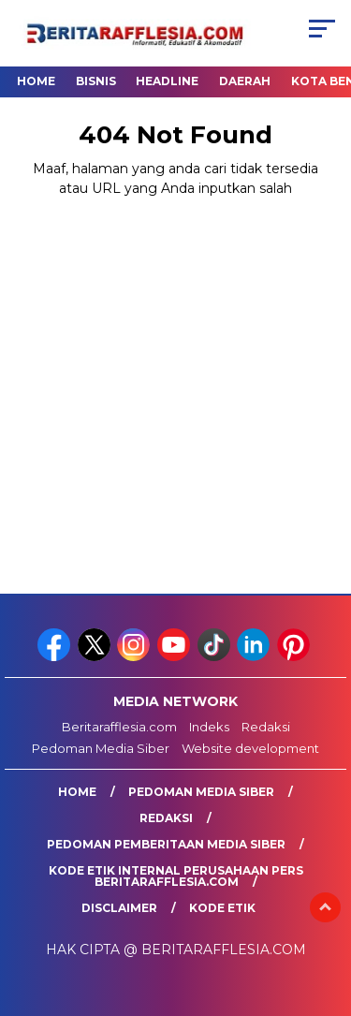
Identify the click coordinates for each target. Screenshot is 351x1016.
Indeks (209, 726)
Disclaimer (119, 908)
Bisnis (96, 81)
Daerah (245, 81)
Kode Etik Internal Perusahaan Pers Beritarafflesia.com (176, 876)
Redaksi (265, 726)
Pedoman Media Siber (100, 748)
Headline (167, 81)
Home (36, 81)
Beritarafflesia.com (119, 726)
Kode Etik (222, 908)
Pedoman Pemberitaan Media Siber (166, 844)
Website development (250, 748)
